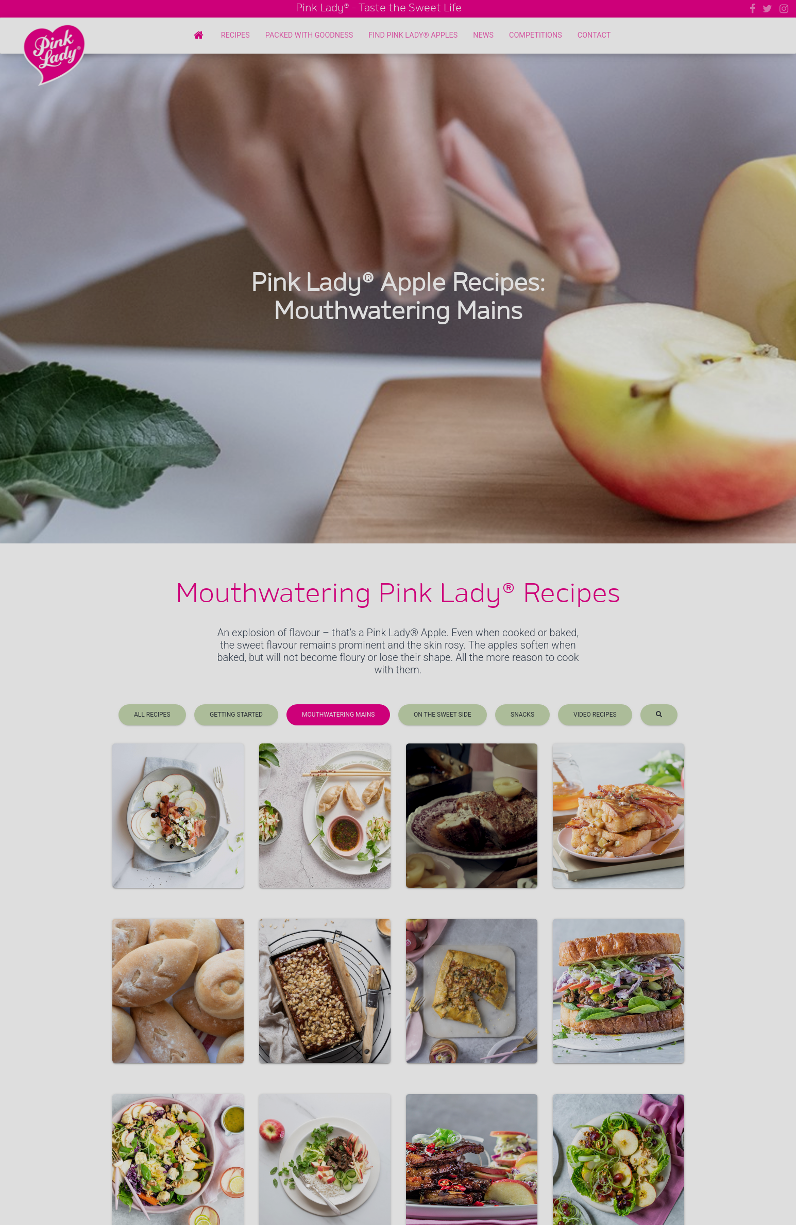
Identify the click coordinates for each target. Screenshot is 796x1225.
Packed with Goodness (309, 35)
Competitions (535, 35)
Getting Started (236, 714)
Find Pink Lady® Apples (413, 35)
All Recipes (152, 714)
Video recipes (595, 714)
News (483, 35)
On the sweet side (442, 714)
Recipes (235, 35)
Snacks (522, 714)
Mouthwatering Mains (338, 714)
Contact (594, 35)
